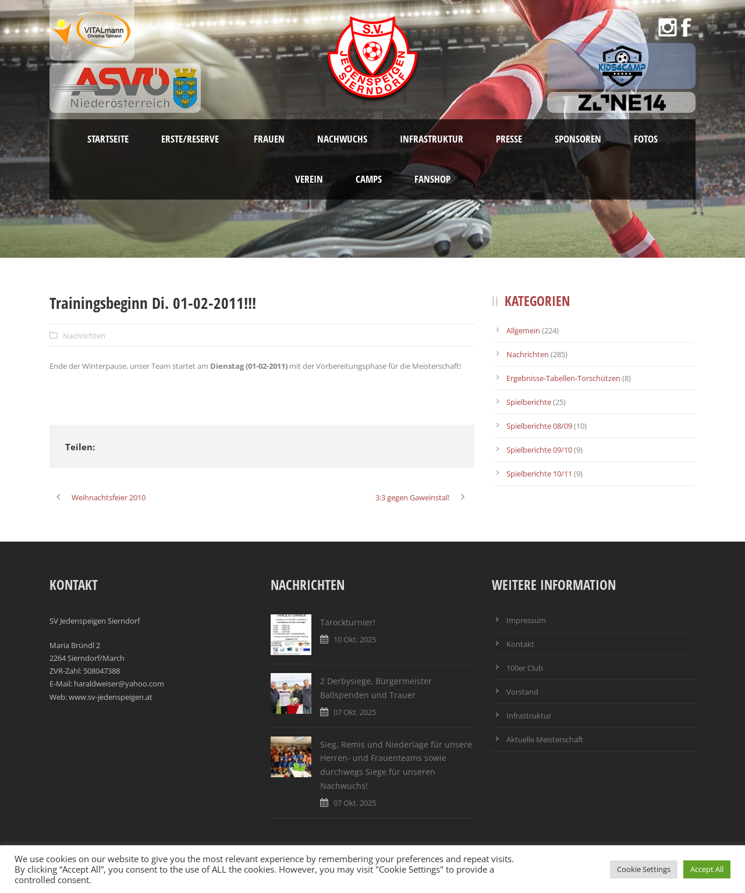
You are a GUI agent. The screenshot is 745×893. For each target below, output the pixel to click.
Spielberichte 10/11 (539, 473)
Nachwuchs (342, 138)
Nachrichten (84, 335)
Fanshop (432, 179)
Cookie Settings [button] (643, 869)
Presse (509, 138)
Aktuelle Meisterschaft (544, 739)
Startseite (108, 138)
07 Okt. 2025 (355, 712)
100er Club (524, 668)
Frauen (269, 138)
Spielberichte (528, 402)
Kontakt (520, 644)
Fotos (646, 138)
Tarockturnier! (347, 622)
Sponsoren (578, 138)
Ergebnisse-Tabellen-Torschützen (563, 378)
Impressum (526, 620)
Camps (369, 179)
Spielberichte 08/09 (539, 426)
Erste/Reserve (191, 138)
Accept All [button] (706, 869)
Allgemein (523, 330)
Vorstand (522, 691)
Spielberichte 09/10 (539, 449)
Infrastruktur (431, 138)
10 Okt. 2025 (355, 639)
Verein (309, 179)
